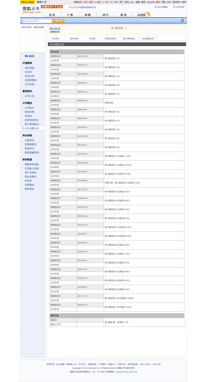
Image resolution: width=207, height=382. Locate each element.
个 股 (70, 14)
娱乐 (99, 2)
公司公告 (29, 96)
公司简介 (29, 108)
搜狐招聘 (92, 364)
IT (111, 2)
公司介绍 (156, 364)
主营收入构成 (32, 168)
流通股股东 (31, 144)
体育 (91, 2)
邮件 (158, 2)
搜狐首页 (78, 2)
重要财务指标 (32, 164)
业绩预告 (29, 185)
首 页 (52, 14)
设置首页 (51, 364)
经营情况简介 (32, 120)
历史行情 (29, 76)
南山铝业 (55, 28)
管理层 (28, 116)
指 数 (88, 14)
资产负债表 (31, 172)
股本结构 (29, 112)
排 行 (106, 14)
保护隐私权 (133, 364)
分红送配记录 (32, 128)
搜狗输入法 (71, 364)
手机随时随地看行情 (87, 7)
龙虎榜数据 (31, 80)
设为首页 (180, 7)
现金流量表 (31, 176)
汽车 (116, 2)
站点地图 (60, 364)
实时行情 (119, 28)
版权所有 (130, 368)
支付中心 (82, 364)
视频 (138, 2)
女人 (132, 2)
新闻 (85, 2)
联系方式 (122, 364)
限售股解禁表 (32, 152)
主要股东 (29, 140)
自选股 (141, 14)
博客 (164, 2)
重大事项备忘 (32, 124)
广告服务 (102, 364)
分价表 (28, 72)
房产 (121, 2)
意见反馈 (73, 7)
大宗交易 (29, 84)
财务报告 (29, 189)
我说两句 (176, 2)
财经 (107, 2)
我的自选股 (39, 27)
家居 (127, 2)
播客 (143, 2)
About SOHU (145, 364)
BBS (169, 2)
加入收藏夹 (163, 7)
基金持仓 (29, 148)
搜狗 (184, 2)
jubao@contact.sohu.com (126, 372)
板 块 (123, 14)
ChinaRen (151, 2)
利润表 (28, 180)
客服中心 (112, 364)
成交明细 (29, 68)
